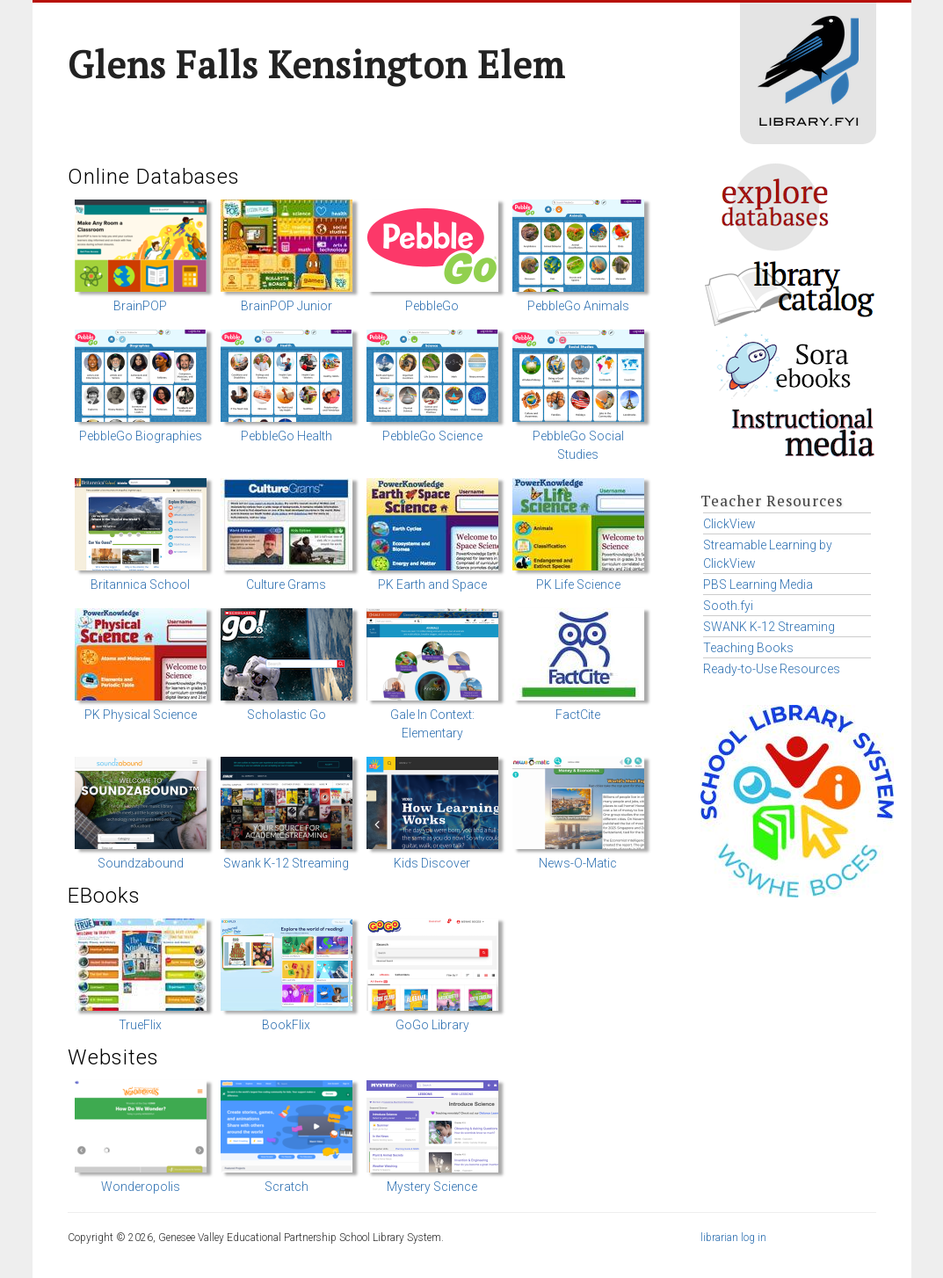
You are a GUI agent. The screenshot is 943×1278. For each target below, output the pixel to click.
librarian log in (733, 1237)
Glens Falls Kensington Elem (316, 64)
